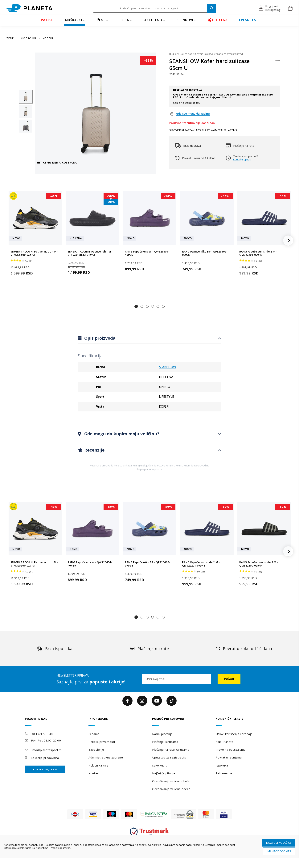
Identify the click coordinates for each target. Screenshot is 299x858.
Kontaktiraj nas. (242, 159)
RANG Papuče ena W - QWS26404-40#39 (147, 253)
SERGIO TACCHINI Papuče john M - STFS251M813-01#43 (90, 253)
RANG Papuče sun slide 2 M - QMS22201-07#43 (258, 253)
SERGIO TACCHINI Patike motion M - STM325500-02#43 (34, 253)
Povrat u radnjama (229, 757)
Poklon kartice (98, 765)
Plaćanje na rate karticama (170, 749)
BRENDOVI (185, 20)
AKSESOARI (28, 38)
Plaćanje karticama (165, 742)
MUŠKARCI (73, 20)
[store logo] (29, 8)
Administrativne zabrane (105, 757)
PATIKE (47, 20)
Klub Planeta (224, 742)
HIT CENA (218, 20)
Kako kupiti (159, 765)
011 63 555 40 (42, 734)
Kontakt (94, 773)
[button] (270, 8)
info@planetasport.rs (47, 750)
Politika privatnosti (101, 742)
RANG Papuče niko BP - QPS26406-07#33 (204, 253)
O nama (93, 734)
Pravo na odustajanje (231, 749)
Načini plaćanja (162, 734)
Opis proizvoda (99, 338)
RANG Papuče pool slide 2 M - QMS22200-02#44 (258, 564)
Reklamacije (224, 773)
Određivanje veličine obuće (171, 781)
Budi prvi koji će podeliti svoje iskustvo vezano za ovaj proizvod (206, 54)
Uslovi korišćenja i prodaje (234, 734)
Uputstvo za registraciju (169, 757)
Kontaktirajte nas (45, 769)
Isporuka (222, 765)
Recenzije (93, 450)
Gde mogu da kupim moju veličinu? (121, 433)
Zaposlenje (96, 749)
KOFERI (48, 38)
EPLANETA (247, 20)
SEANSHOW (167, 367)
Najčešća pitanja (163, 773)
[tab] (149, 338)
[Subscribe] (229, 679)
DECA (125, 20)
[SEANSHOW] (277, 62)
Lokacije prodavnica (45, 758)
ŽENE (101, 20)
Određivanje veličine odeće (171, 789)
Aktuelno (153, 20)
